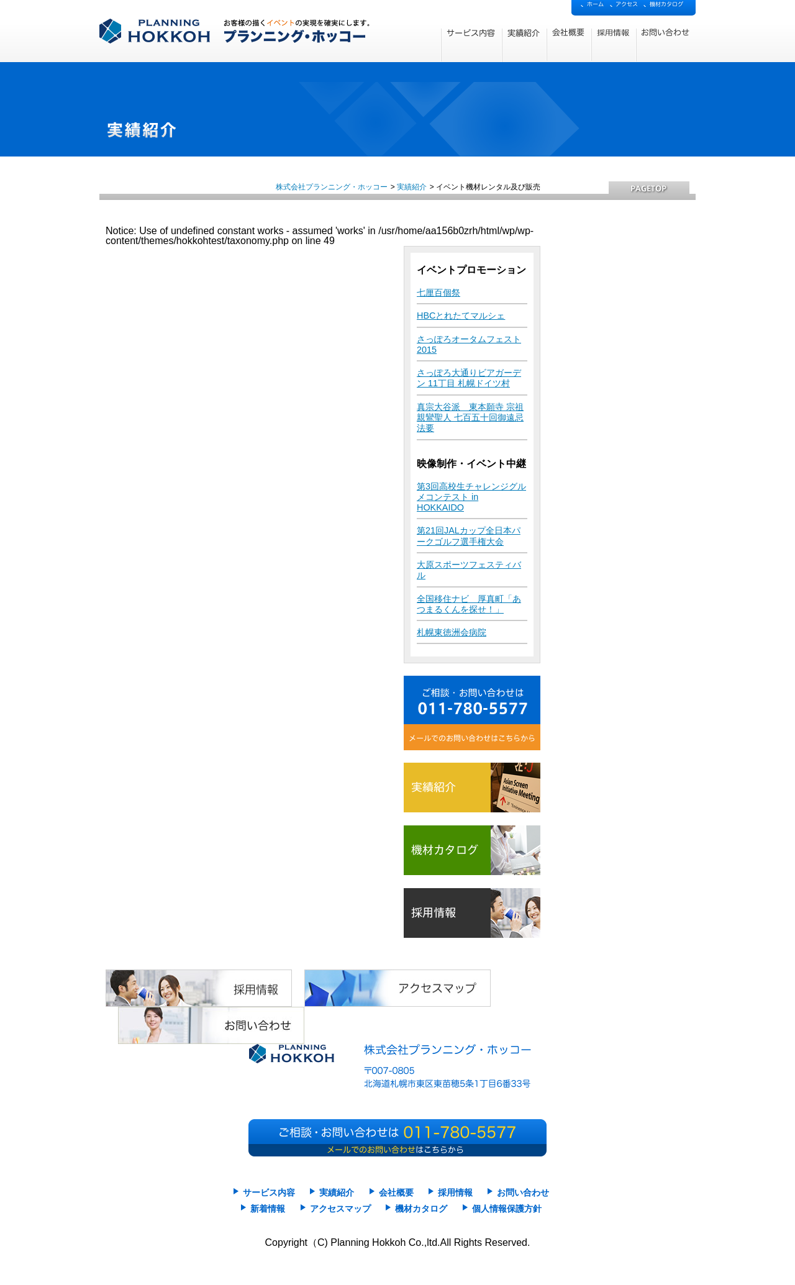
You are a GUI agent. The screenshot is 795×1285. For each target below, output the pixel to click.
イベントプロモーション (471, 270)
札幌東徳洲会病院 (451, 632)
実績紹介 (412, 187)
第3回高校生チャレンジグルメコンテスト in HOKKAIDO (471, 497)
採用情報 (455, 1192)
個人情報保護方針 (507, 1209)
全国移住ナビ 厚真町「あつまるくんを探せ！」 (469, 604)
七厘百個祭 (438, 292)
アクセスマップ (340, 1209)
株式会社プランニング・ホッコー (332, 187)
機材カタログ (421, 1209)
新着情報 (267, 1209)
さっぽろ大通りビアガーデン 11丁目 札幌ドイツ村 (469, 378)
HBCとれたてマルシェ (461, 315)
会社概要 (396, 1192)
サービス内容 (269, 1192)
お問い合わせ (523, 1192)
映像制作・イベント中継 (471, 463)
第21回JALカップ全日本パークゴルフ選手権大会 (468, 535)
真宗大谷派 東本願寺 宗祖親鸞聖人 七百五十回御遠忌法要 (470, 418)
